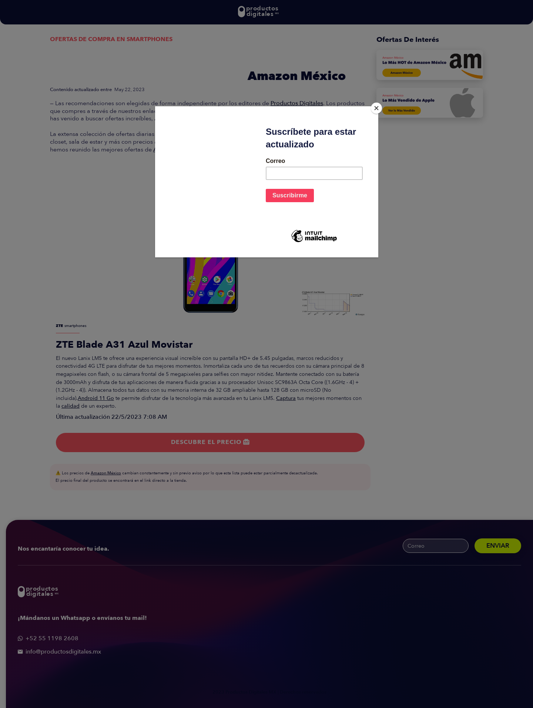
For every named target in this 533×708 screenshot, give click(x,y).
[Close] (376, 108)
